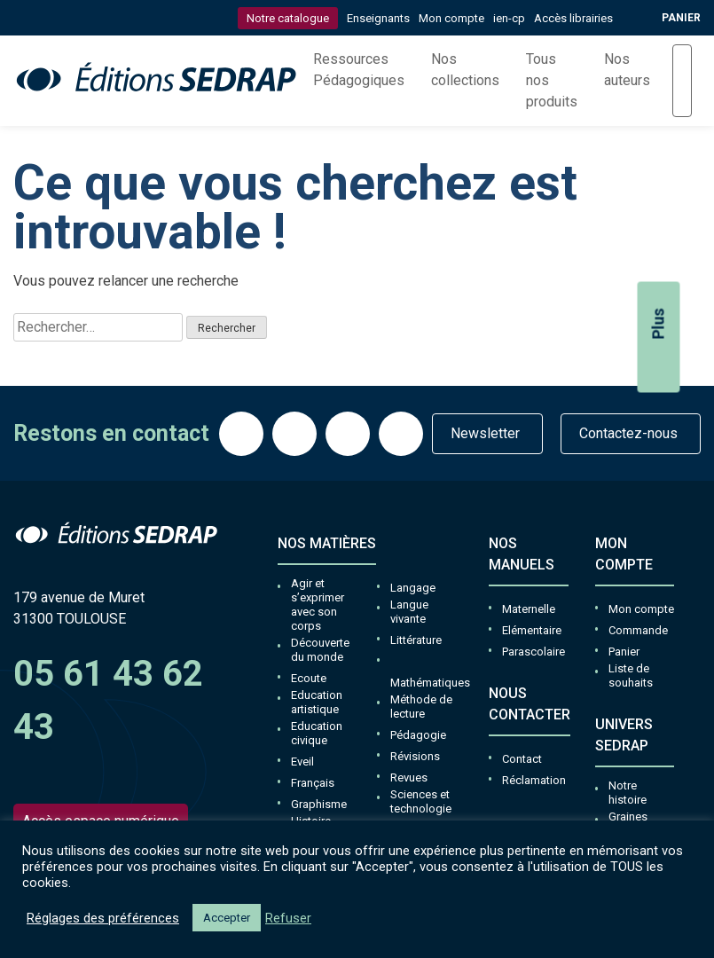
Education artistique (316, 702)
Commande (638, 630)
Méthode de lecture (421, 706)
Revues (409, 777)
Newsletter (485, 433)
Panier (623, 651)
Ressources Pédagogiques (358, 70)
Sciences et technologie (420, 801)
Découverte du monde (320, 650)
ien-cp (509, 18)
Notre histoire (627, 792)
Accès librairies (573, 18)
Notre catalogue (288, 18)
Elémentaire (531, 630)
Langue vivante (409, 611)
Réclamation (534, 780)
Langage (412, 587)
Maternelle (528, 609)
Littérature (416, 640)
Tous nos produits (551, 80)
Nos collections (465, 70)
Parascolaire (533, 651)
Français (312, 782)
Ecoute (308, 678)
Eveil (302, 761)
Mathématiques (430, 682)
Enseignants (378, 18)
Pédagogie (418, 735)
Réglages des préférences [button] (103, 918)
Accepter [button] (226, 917)
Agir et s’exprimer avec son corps (317, 604)
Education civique (316, 733)
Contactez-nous (628, 433)
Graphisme (319, 804)
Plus (659, 346)
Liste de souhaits (630, 675)
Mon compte (451, 18)
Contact (522, 759)
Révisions (415, 756)
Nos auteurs (627, 70)
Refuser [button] (288, 918)
